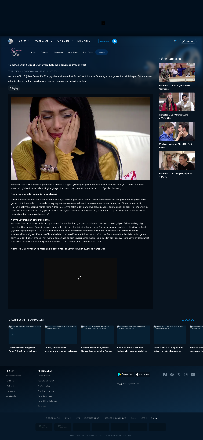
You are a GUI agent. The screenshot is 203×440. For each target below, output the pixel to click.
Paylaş (13, 88)
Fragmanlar (58, 52)
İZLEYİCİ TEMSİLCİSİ (91, 418)
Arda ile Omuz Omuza (46, 391)
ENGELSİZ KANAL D (53, 418)
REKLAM (68, 418)
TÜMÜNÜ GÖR (188, 320)
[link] (10, 41)
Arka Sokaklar (11, 396)
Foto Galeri (88, 52)
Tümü (33, 52)
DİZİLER (10, 371)
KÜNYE (77, 418)
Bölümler (44, 52)
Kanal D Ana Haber (45, 396)
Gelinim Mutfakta (44, 376)
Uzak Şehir (10, 386)
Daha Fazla (42, 406)
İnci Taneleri (10, 391)
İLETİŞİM (144, 418)
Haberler (101, 52)
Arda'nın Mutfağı (44, 386)
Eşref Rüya (10, 381)
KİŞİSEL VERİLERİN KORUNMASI (114, 418)
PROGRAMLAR (45, 371)
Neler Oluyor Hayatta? (46, 381)
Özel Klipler (73, 52)
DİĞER (153, 418)
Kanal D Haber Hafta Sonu (47, 401)
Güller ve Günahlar (13, 376)
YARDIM (133, 418)
